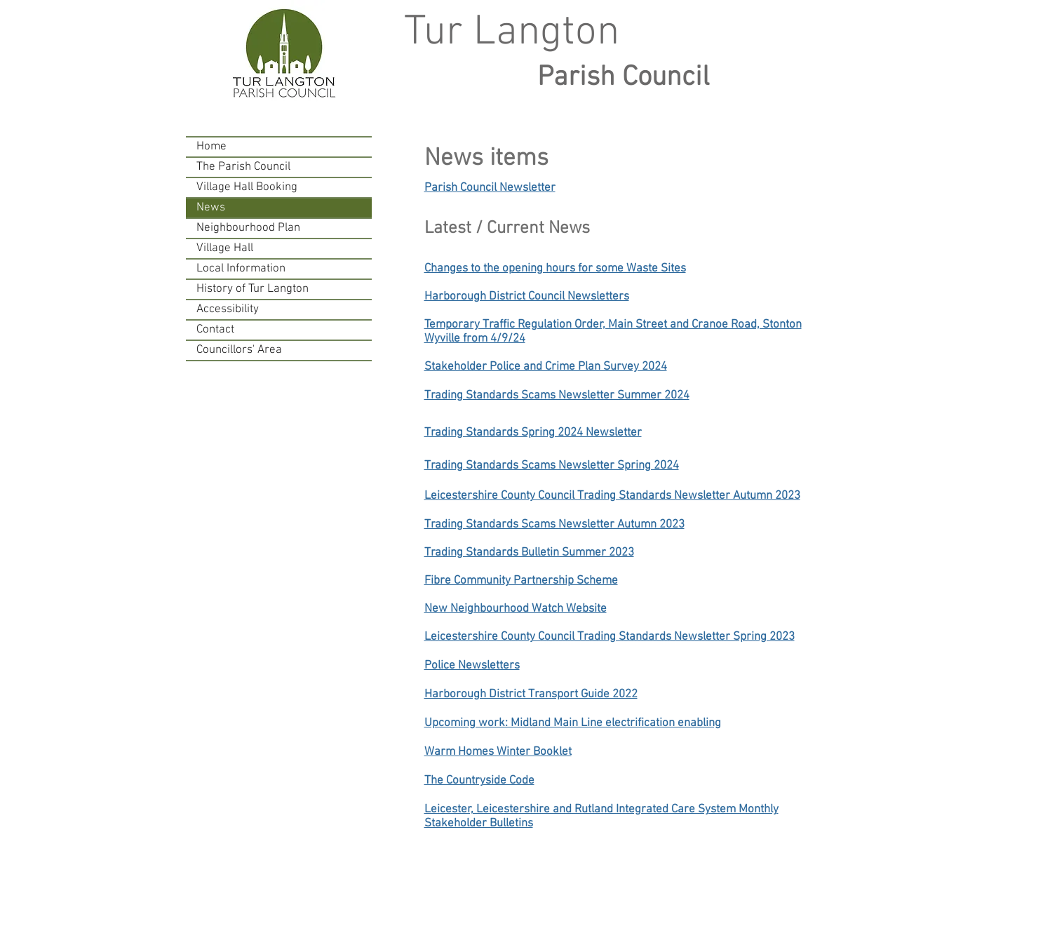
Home (211, 147)
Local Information (240, 269)
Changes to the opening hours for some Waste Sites (555, 269)
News (210, 208)
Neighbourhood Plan (248, 228)
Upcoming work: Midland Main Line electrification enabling (572, 723)
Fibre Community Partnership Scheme (521, 581)
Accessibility (227, 309)
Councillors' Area (239, 350)
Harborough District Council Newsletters (526, 297)
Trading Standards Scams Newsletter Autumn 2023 (554, 525)
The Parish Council (243, 167)
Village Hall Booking (246, 187)
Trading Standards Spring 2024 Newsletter (533, 433)
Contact (215, 330)
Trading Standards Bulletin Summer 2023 (529, 553)
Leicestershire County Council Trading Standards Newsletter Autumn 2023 (612, 496)
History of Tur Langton (252, 289)
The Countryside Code (479, 781)
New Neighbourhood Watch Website (515, 609)
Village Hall (224, 248)
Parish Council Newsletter (490, 188)
